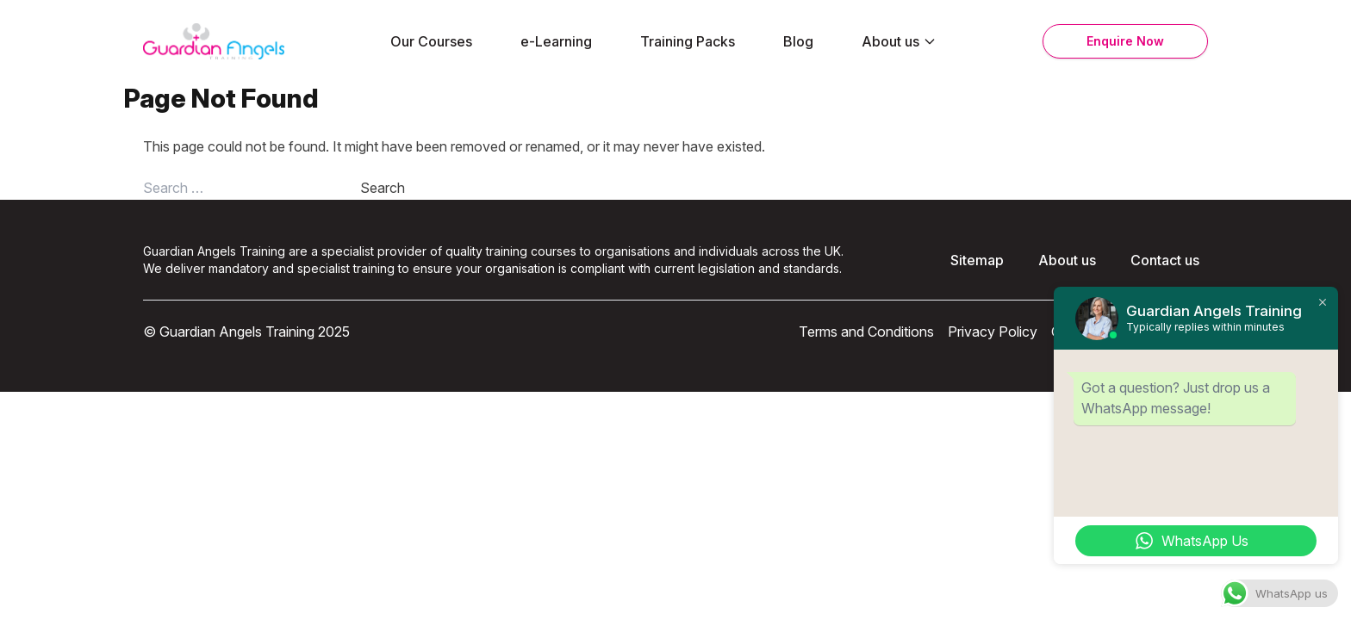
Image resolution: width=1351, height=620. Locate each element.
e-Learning (556, 41)
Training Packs (687, 41)
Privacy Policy (992, 331)
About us (899, 41)
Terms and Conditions (866, 331)
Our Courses (431, 41)
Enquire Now (1125, 41)
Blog (798, 41)
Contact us (1164, 260)
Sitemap (977, 260)
